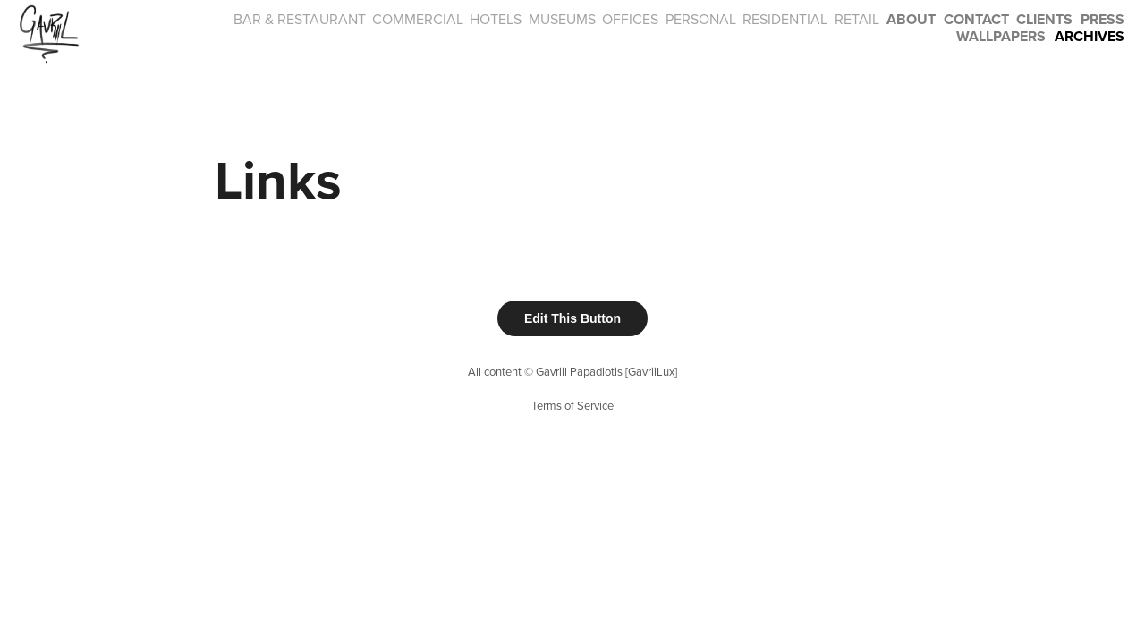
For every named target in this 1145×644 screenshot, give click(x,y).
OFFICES (630, 19)
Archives (1089, 36)
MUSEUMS (562, 19)
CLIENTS (1044, 19)
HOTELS (496, 19)
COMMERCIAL (417, 19)
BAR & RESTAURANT (299, 19)
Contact (976, 19)
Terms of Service (572, 405)
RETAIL (857, 19)
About (911, 19)
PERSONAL (701, 19)
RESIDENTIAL (784, 19)
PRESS (1102, 19)
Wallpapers (1001, 36)
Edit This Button (572, 318)
